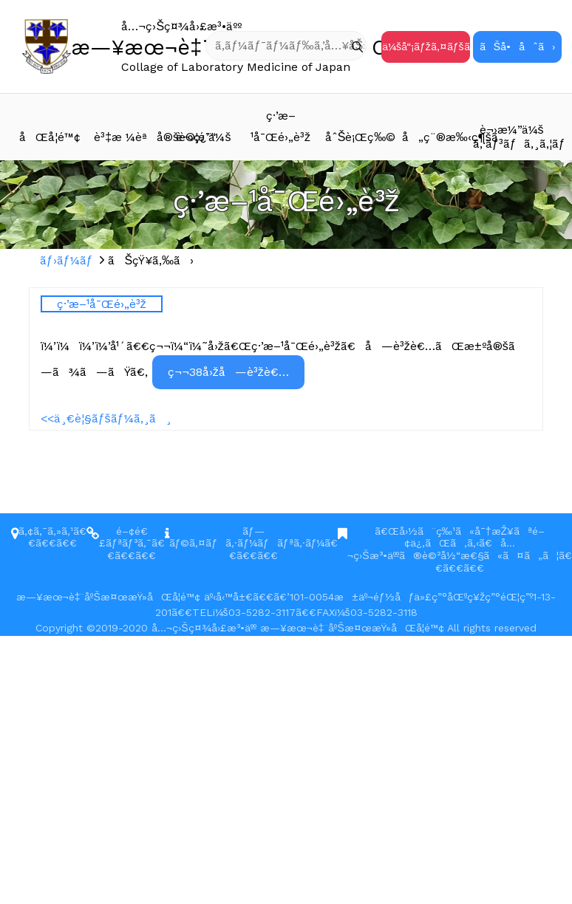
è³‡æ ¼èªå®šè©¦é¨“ (129, 137)
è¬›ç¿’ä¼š (203, 137)
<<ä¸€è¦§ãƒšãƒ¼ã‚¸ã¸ (106, 418)
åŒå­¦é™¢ (50, 137)
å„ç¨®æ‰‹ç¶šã (437, 137)
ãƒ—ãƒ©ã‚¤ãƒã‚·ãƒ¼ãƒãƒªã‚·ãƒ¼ (247, 537)
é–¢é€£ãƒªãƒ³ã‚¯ (125, 537)
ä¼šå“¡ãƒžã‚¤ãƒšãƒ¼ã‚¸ (426, 46)
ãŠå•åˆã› (517, 46)
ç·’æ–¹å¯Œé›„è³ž (280, 126)
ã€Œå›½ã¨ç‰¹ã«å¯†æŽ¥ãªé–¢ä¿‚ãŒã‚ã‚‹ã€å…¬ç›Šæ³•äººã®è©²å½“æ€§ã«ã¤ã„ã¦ (452, 543)
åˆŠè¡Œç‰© (360, 137)
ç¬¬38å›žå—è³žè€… (228, 372)
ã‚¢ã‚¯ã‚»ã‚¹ (45, 531)
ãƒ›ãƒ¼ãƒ (68, 260)
